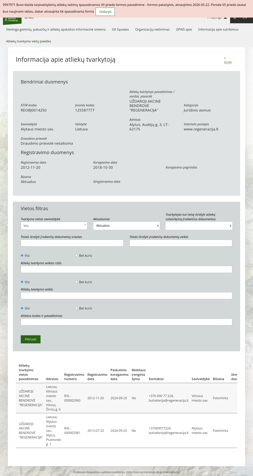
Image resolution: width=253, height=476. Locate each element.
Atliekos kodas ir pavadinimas (41, 316)
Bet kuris (83, 255)
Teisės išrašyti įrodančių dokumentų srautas (51, 237)
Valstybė (81, 124)
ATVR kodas (29, 105)
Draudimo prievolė (34, 138)
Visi (25, 255)
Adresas (134, 119)
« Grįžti (228, 60)
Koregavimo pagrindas (181, 167)
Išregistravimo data (106, 181)
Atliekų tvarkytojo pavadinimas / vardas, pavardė (151, 94)
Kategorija (191, 105)
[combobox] (54, 226)
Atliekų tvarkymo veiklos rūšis (41, 263)
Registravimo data (33, 162)
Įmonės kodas (84, 105)
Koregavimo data (105, 162)
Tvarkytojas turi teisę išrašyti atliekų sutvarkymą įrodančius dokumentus (191, 216)
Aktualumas (101, 219)
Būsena (26, 177)
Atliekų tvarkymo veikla (37, 289)
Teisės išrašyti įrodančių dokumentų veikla (158, 237)
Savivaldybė (29, 124)
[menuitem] (56, 29)
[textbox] (23, 243)
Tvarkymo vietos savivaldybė (40, 219)
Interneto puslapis (196, 124)
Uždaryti (105, 11)
